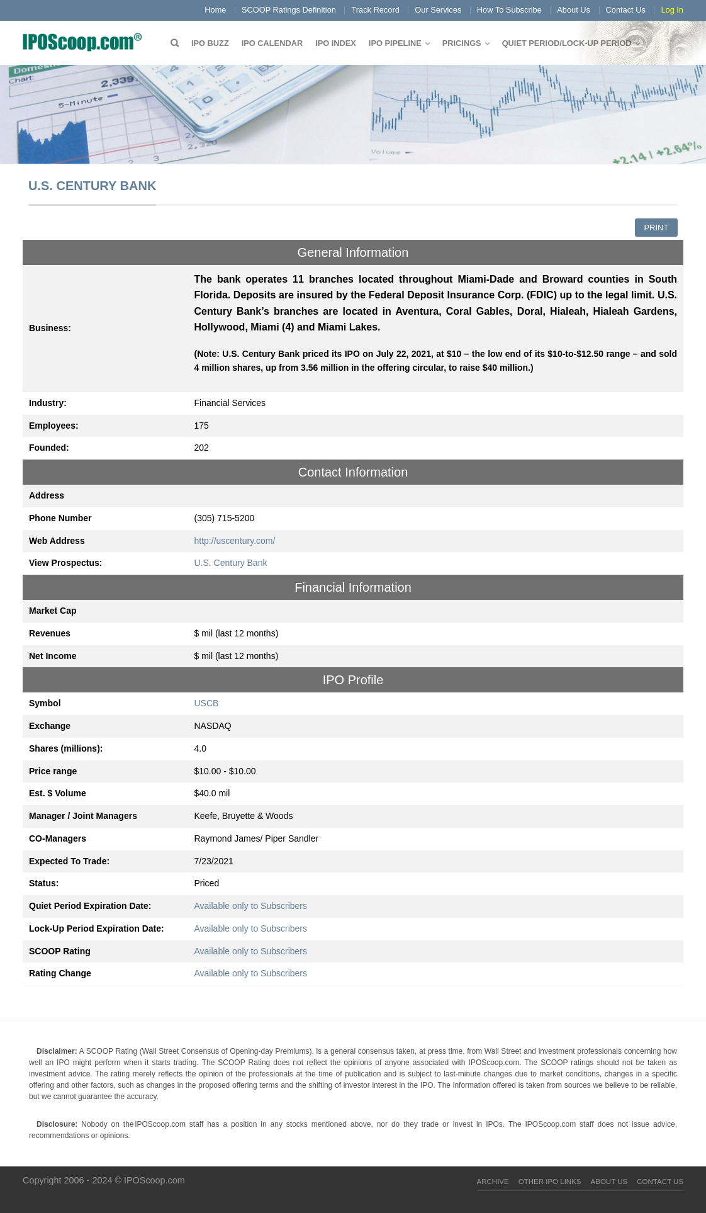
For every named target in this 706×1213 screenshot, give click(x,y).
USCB (206, 703)
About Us (573, 9)
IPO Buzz (210, 43)
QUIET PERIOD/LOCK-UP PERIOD (567, 43)
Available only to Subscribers (251, 906)
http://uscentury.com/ (235, 541)
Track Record (375, 9)
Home (215, 9)
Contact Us (626, 9)
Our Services (438, 9)
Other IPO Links (549, 1181)
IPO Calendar (272, 43)
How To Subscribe (509, 9)
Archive (493, 1181)
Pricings (461, 43)
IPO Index (335, 43)
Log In (672, 9)
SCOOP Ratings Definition (289, 9)
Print (656, 227)
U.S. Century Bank (230, 563)
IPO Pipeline (395, 43)
